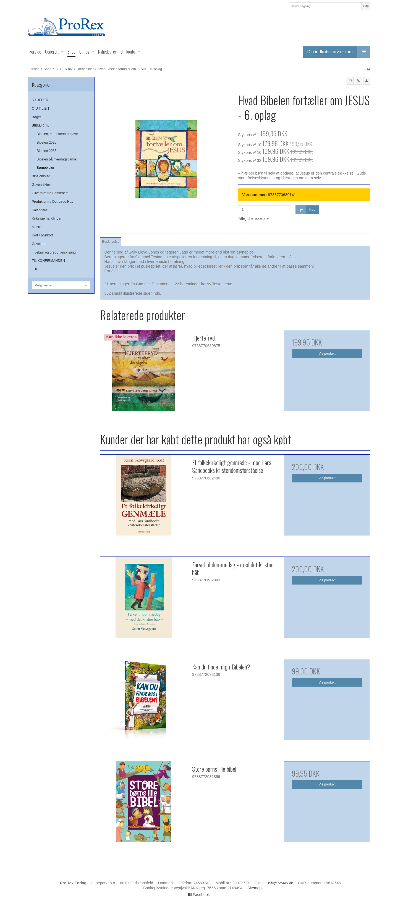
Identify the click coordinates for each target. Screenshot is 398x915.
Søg (365, 5)
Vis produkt (327, 353)
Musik (36, 227)
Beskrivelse (111, 242)
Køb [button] (305, 209)
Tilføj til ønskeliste (253, 218)
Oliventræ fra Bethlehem (50, 193)
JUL (35, 269)
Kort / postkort (42, 235)
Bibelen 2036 (47, 151)
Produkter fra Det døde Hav (52, 202)
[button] (350, 81)
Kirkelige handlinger (47, 218)
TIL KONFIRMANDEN (48, 261)
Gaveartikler (41, 185)
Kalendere (39, 210)
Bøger (36, 117)
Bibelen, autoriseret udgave (57, 134)
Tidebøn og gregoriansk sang (54, 252)
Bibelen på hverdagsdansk (57, 159)
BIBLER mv (40, 125)
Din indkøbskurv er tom (338, 52)
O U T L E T (40, 108)
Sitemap (254, 888)
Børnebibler (45, 168)
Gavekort (39, 244)
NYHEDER (40, 100)
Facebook (199, 894)
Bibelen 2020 (47, 142)
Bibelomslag (41, 176)
